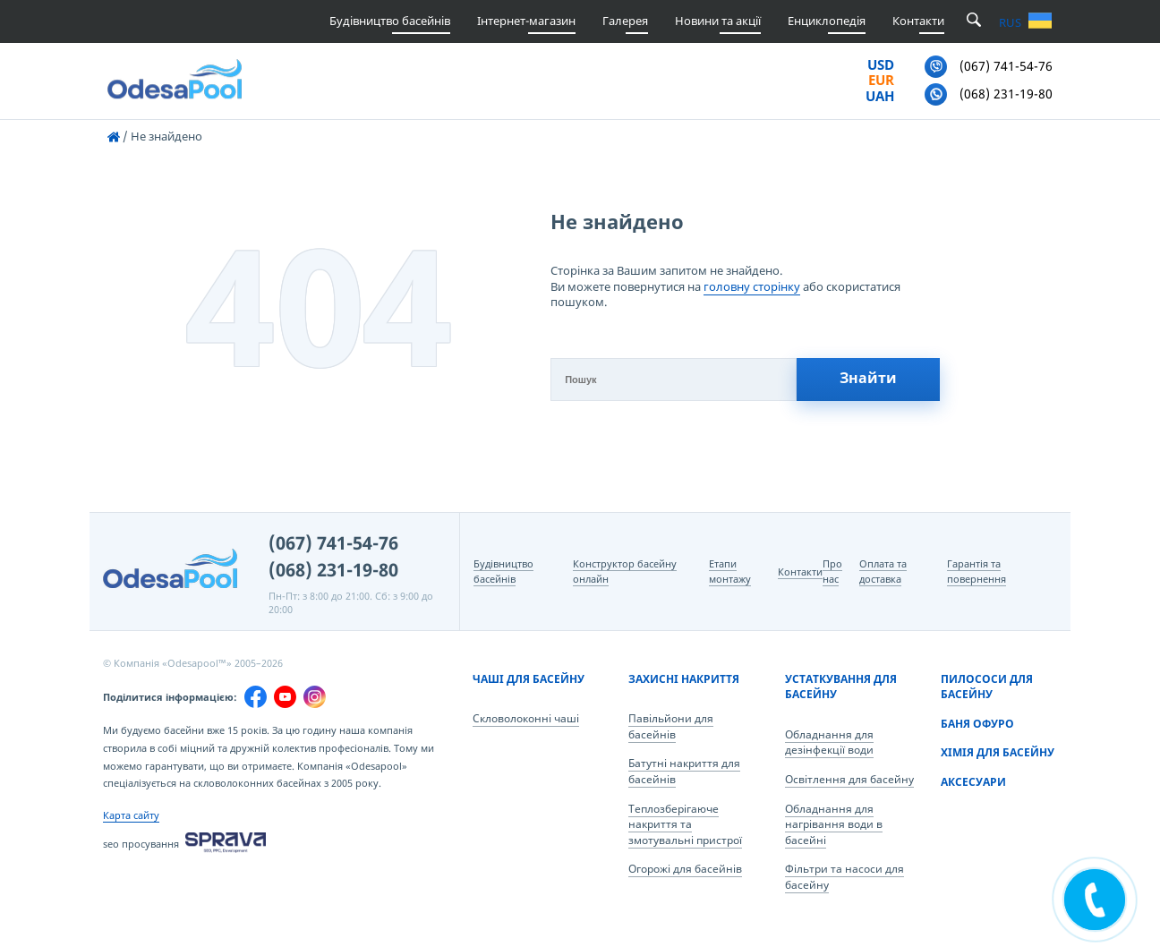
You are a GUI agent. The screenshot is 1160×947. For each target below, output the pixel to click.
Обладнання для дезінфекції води (829, 742)
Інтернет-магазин (526, 21)
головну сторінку (752, 286)
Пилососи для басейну (987, 687)
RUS (1010, 22)
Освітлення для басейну (849, 779)
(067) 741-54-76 (333, 543)
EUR (881, 81)
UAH (880, 97)
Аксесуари (973, 781)
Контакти (918, 21)
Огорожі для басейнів (685, 868)
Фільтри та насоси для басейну (844, 876)
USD (880, 65)
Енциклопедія (827, 21)
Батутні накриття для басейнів (684, 771)
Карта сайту (131, 815)
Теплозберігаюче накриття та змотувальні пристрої (685, 824)
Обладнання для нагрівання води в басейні (834, 824)
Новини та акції (718, 21)
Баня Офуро (977, 723)
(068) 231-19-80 (333, 570)
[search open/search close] (973, 21)
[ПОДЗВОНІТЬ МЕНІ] (1094, 899)
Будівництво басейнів (389, 21)
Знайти (868, 378)
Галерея (625, 21)
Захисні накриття (683, 679)
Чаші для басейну (528, 679)
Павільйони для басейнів (670, 726)
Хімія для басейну (997, 752)
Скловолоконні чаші (526, 718)
